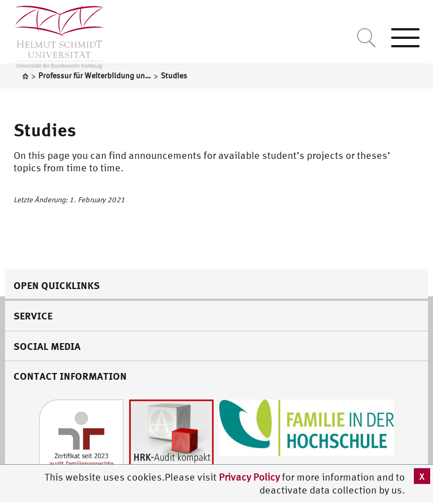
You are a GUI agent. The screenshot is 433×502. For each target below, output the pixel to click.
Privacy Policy (250, 477)
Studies (45, 129)
